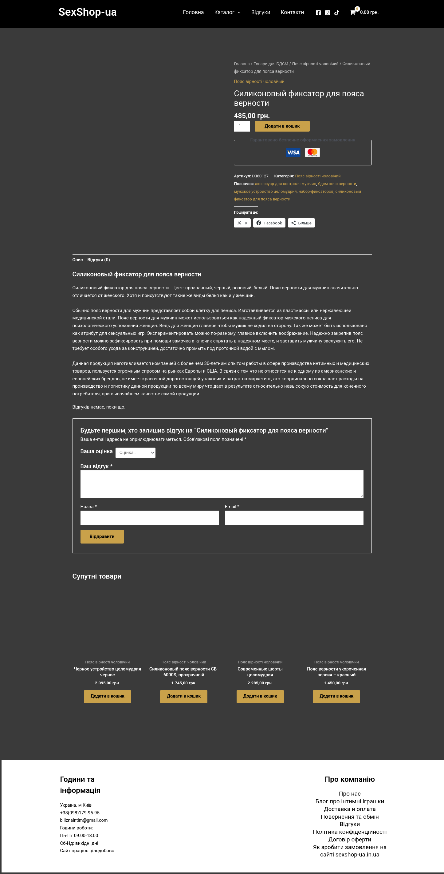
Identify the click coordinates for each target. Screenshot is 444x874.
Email (232, 507)
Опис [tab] (78, 260)
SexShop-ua (88, 12)
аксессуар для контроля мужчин (287, 183)
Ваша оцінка (97, 452)
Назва (89, 507)
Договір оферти (349, 839)
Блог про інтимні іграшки (350, 801)
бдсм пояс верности (340, 183)
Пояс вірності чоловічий (260, 81)
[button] (237, 12)
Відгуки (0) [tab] (99, 260)
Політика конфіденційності (350, 831)
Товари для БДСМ (272, 63)
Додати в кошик (282, 126)
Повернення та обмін (350, 816)
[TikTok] (337, 12)
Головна (193, 12)
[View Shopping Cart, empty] (366, 12)
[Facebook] (318, 12)
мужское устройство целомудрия (266, 191)
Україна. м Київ (76, 805)
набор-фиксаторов (319, 191)
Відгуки (260, 12)
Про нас (350, 793)
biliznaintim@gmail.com (85, 820)
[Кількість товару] (242, 126)
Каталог (227, 12)
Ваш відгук (97, 467)
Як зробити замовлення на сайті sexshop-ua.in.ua (350, 851)
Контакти (292, 12)
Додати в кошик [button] (107, 699)
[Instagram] (327, 12)
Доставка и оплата (350, 809)
